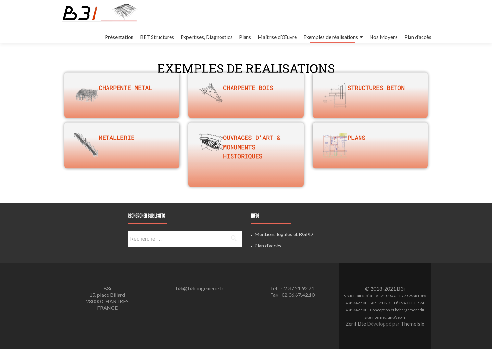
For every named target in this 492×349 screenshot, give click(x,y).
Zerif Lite (356, 323)
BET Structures (157, 37)
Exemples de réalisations (330, 37)
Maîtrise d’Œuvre (277, 37)
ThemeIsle (412, 323)
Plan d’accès (417, 37)
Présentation (119, 37)
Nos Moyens (383, 37)
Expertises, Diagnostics (207, 37)
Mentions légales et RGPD (283, 234)
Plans (245, 37)
